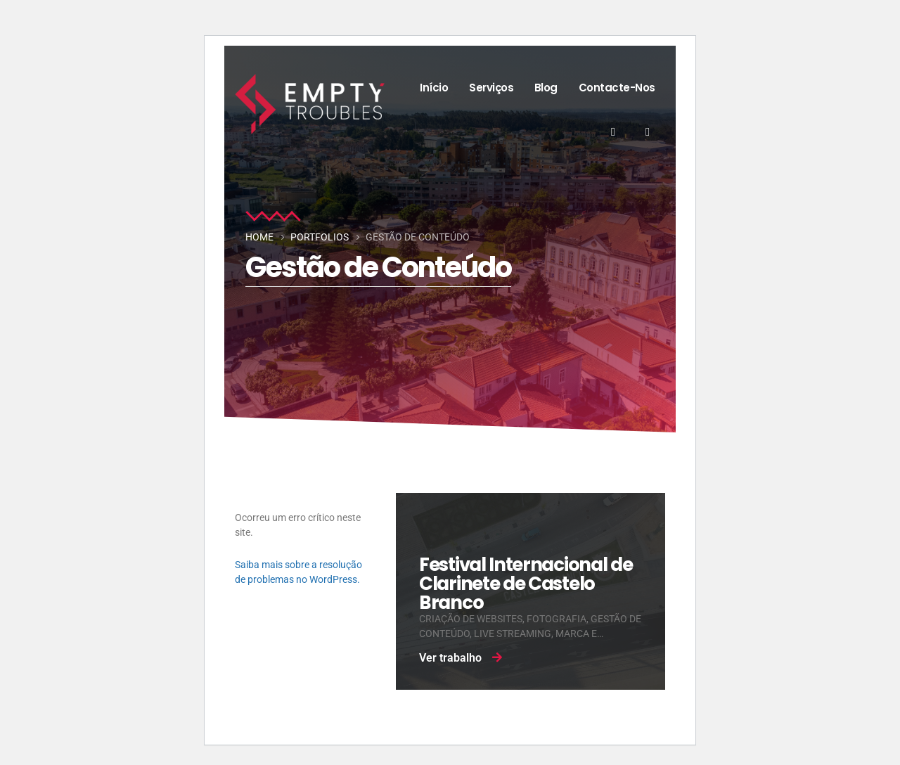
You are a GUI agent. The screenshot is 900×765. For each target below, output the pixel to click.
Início (434, 87)
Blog (546, 87)
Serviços (491, 87)
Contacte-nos (617, 87)
